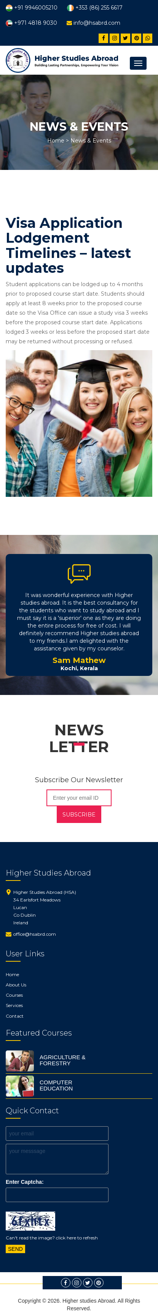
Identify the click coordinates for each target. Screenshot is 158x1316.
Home (55, 140)
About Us (16, 985)
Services (14, 1005)
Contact (15, 1016)
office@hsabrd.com (34, 934)
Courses (14, 995)
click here (66, 1238)
